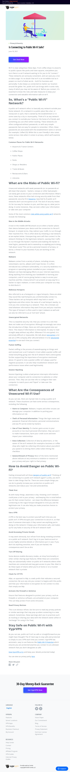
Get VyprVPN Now (35, 690)
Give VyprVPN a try (16, 652)
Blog (36, 723)
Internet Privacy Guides (11, 758)
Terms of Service (41, 726)
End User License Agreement (41, 733)
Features (9, 718)
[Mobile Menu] (62, 7)
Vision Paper (39, 718)
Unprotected (13, 1)
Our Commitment (41, 720)
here (33, 656)
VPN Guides (10, 754)
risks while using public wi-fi (42, 214)
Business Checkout (12, 729)
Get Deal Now (18, 59)
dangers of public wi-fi (42, 475)
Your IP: (4, 3)
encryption (51, 335)
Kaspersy (32, 199)
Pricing (8, 748)
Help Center (10, 743)
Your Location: (21, 3)
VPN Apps (9, 723)
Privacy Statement (41, 729)
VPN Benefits (10, 726)
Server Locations (11, 720)
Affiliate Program (11, 751)
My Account (10, 732)
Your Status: (5, 1)
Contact (8, 745)
